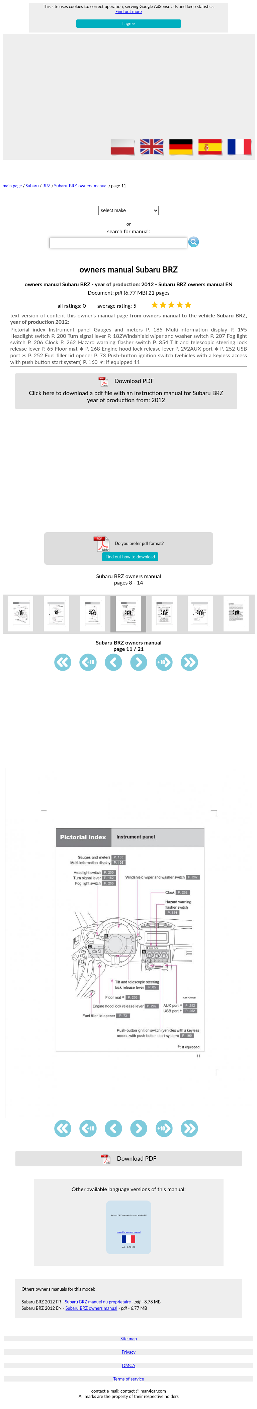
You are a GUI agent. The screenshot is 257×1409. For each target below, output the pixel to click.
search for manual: (128, 231)
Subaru (31, 185)
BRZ (46, 185)
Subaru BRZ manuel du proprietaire (98, 1301)
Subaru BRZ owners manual (91, 1308)
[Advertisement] (129, 87)
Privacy (129, 1352)
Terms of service (128, 1379)
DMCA (128, 1365)
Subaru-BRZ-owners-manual (80, 185)
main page (12, 185)
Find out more (128, 11)
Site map (128, 1338)
